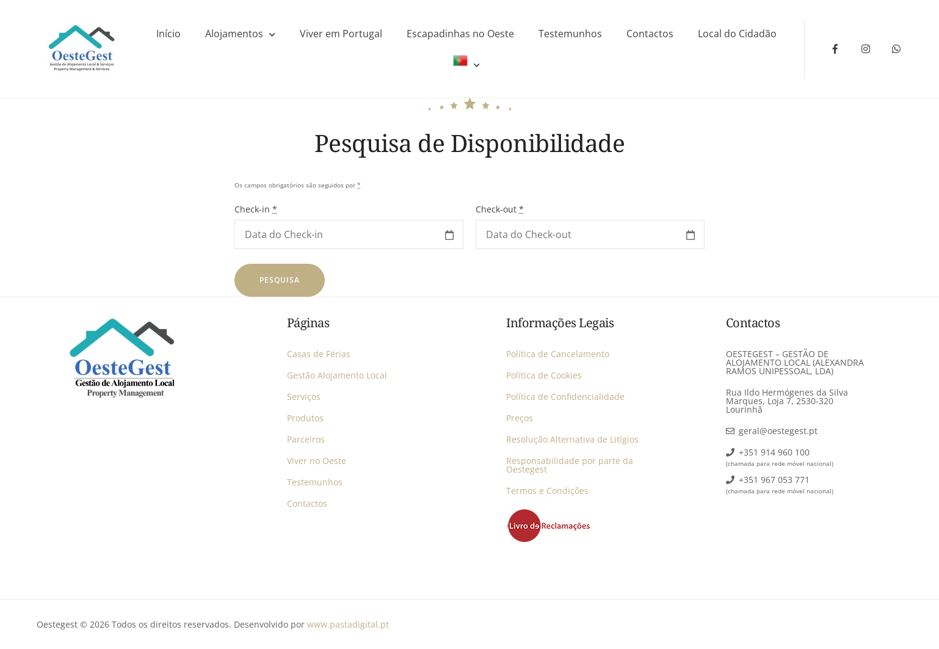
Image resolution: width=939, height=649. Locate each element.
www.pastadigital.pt (348, 624)
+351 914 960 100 (774, 452)
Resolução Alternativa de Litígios (572, 439)
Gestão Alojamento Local (337, 375)
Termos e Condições (547, 490)
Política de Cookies (544, 375)
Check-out (500, 209)
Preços (519, 418)
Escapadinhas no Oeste (460, 33)
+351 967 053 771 (774, 479)
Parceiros (306, 439)
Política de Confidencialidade (565, 396)
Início (168, 33)
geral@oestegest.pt (778, 431)
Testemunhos (570, 33)
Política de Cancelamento (557, 354)
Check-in (255, 209)
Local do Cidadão (737, 33)
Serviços (304, 396)
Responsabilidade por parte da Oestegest (569, 465)
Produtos (305, 418)
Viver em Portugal (341, 33)
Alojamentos (234, 33)
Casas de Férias (318, 354)
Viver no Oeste (316, 460)
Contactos (649, 33)
